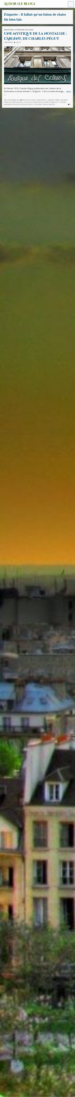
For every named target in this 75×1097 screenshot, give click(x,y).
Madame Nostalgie (11, 104)
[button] (71, 4)
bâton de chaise (28, 100)
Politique (29, 30)
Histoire (9, 30)
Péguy (30, 104)
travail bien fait (48, 104)
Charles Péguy (41, 100)
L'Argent (62, 102)
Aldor (18, 42)
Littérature (19, 30)
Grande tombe (53, 100)
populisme (38, 104)
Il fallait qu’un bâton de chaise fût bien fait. (41, 102)
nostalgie (23, 104)
